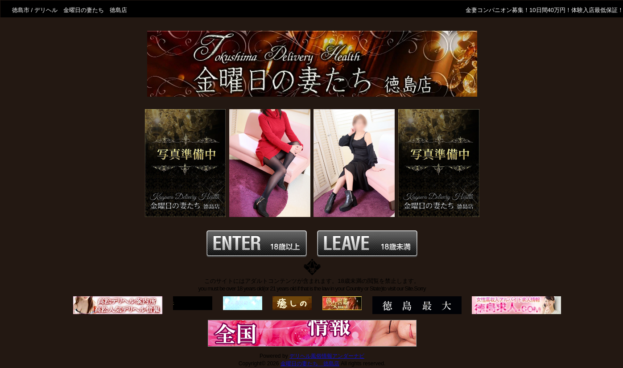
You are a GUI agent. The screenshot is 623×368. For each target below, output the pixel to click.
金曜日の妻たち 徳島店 (310, 363)
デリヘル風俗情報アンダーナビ (326, 356)
